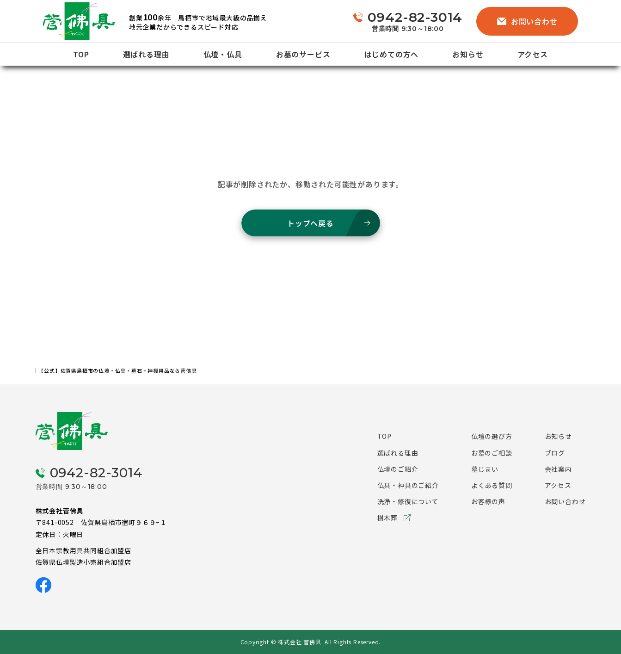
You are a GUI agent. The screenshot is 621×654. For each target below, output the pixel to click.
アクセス (532, 54)
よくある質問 (491, 485)
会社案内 (558, 469)
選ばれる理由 (146, 54)
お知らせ (467, 54)
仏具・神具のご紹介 (408, 485)
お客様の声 (488, 501)
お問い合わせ (527, 21)
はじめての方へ (391, 54)
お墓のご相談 (491, 452)
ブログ (555, 452)
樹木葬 (387, 517)
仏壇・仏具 (222, 54)
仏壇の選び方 (491, 436)
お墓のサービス (303, 54)
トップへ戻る (310, 222)
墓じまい (484, 469)
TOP (81, 54)
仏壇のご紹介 (397, 469)
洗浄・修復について (408, 501)
